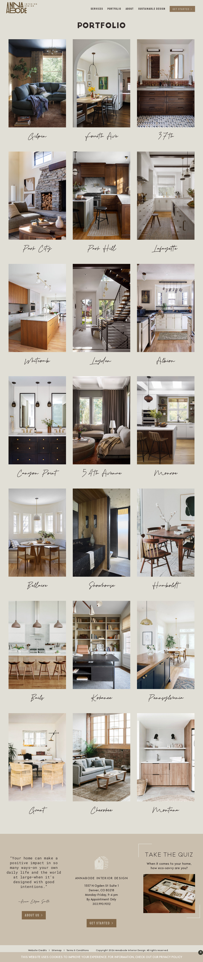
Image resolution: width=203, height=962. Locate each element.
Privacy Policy (170, 957)
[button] (200, 952)
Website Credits (37, 950)
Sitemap (57, 950)
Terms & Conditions (77, 950)
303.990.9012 (101, 904)
